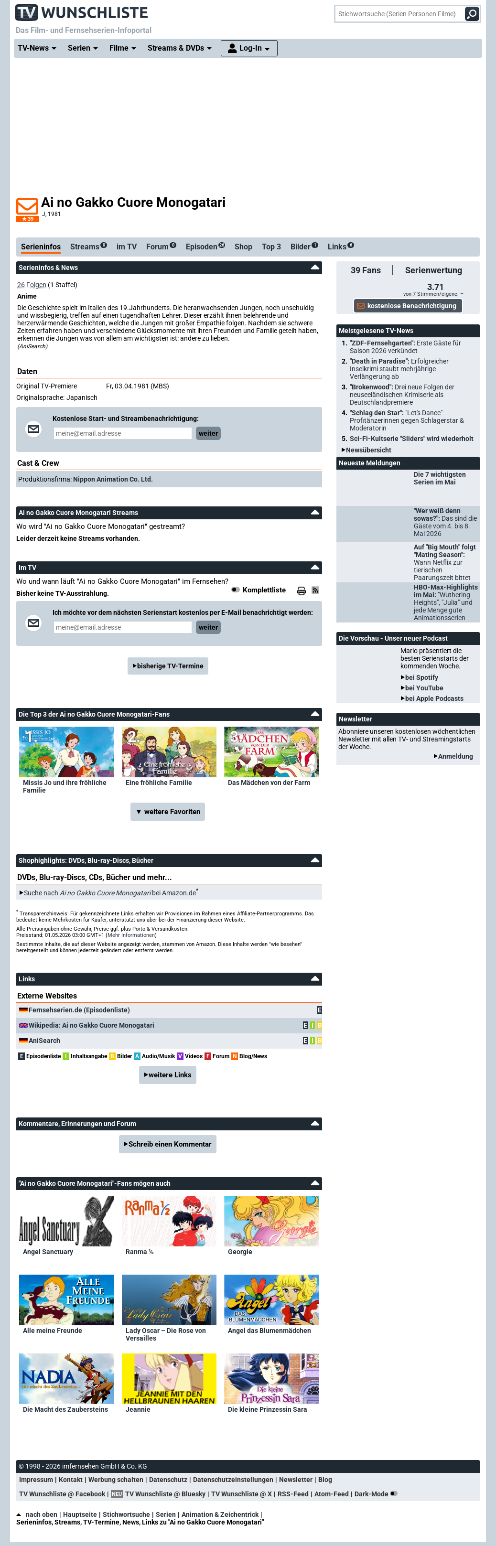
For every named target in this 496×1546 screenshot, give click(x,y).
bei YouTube (424, 688)
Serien (166, 1514)
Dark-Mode (378, 1494)
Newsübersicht (368, 450)
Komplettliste (264, 590)
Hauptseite (80, 1514)
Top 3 (271, 246)
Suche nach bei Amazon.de (110, 893)
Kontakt (71, 1479)
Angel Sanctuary (48, 1252)
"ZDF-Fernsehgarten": (405, 346)
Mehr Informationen (131, 935)
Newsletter (296, 1479)
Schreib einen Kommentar (170, 1144)
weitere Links (170, 1075)
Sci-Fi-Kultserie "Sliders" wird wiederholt (412, 438)
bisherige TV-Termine (170, 666)
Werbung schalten (115, 1479)
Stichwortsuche (126, 1514)
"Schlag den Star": (407, 420)
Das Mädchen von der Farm (269, 782)
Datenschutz (168, 1479)
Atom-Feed (331, 1494)
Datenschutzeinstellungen (233, 1479)
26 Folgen (31, 285)
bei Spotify (421, 677)
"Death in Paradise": (399, 368)
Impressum (36, 1479)
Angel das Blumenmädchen (269, 1330)
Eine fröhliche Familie (159, 782)
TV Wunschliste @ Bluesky (165, 1494)
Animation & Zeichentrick (220, 1514)
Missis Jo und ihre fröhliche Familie (65, 786)
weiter (208, 433)
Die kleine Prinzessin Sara (267, 1409)
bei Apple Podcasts (434, 698)
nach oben (36, 1514)
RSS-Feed (293, 1494)
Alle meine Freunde (52, 1330)
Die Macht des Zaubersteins (65, 1409)
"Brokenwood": (402, 394)
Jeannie (138, 1409)
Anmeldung (455, 756)
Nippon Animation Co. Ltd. (113, 479)
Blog (325, 1479)
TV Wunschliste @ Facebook (62, 1494)
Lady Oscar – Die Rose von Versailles (166, 1334)
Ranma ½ (140, 1252)
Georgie (240, 1252)
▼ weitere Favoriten (167, 811)
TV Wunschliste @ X (241, 1494)
